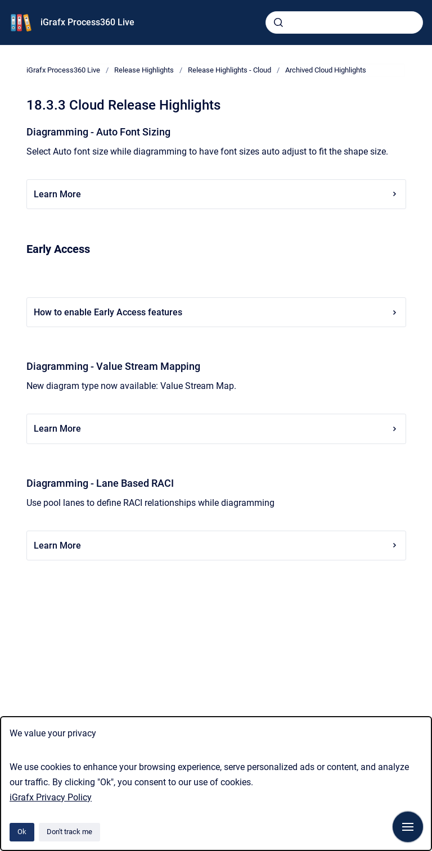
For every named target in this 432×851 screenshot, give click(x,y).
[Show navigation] (408, 827)
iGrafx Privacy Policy (51, 797)
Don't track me (69, 831)
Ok (21, 831)
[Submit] (278, 22)
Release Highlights (144, 70)
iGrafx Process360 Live (87, 22)
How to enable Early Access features (216, 312)
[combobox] (344, 22)
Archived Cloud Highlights (325, 70)
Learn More (216, 194)
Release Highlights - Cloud (229, 70)
